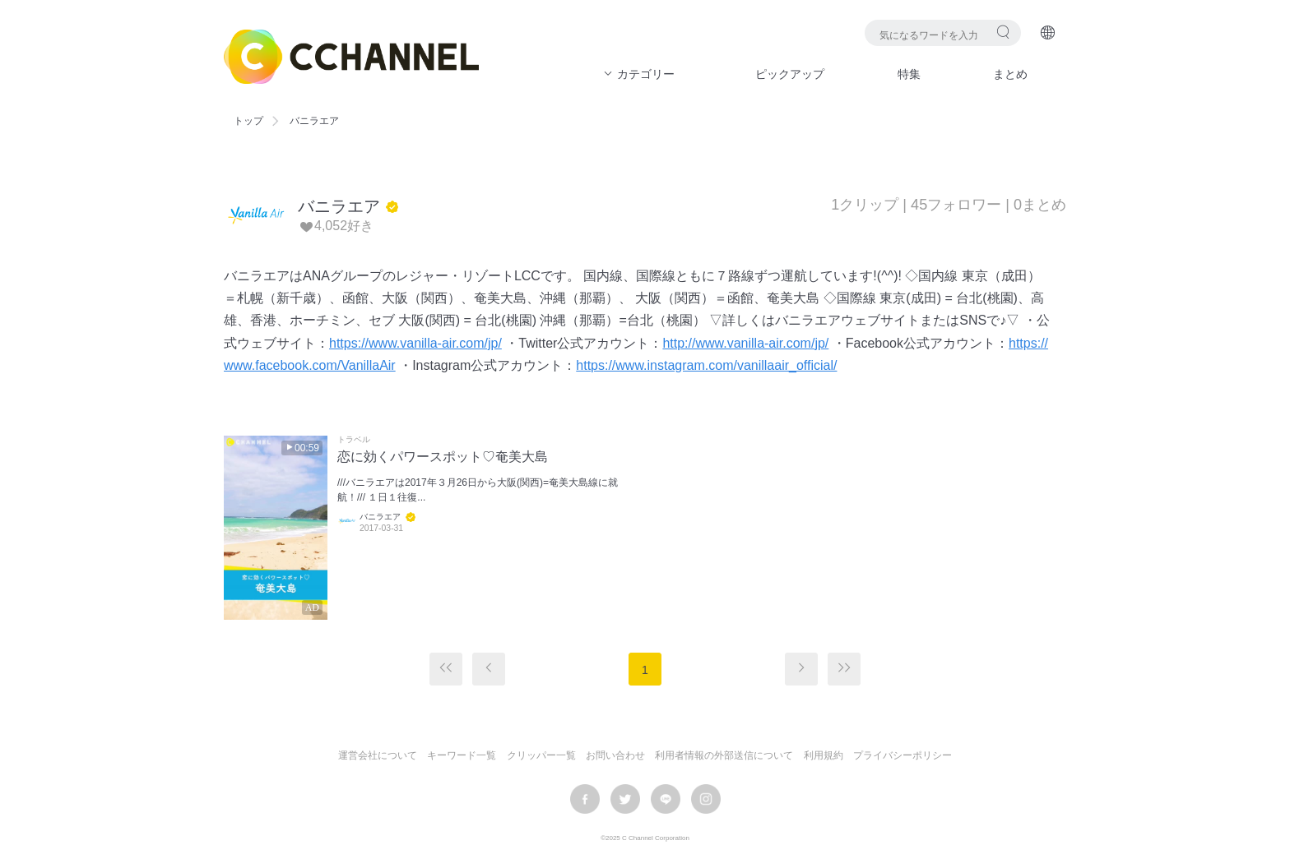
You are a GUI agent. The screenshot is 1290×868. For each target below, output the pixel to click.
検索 (1003, 32)
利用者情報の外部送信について (724, 755)
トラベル (353, 440)
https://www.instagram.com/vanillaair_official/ (706, 365)
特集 (909, 74)
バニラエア (339, 206)
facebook (585, 799)
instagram (706, 799)
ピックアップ (789, 74)
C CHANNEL (351, 57)
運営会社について (377, 755)
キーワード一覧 (461, 755)
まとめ (1010, 74)
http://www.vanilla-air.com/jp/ (745, 343)
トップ (248, 121)
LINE (665, 799)
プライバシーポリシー (902, 755)
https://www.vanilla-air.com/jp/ (415, 343)
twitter (625, 799)
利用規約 (823, 755)
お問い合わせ (615, 755)
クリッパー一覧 (541, 755)
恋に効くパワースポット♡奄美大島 (442, 457)
